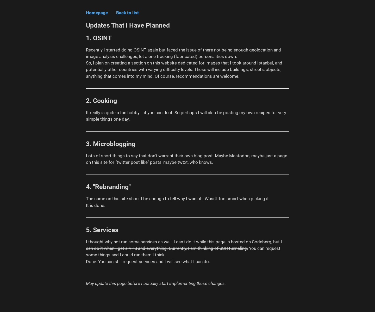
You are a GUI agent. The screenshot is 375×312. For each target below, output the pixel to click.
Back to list (127, 12)
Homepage (97, 12)
